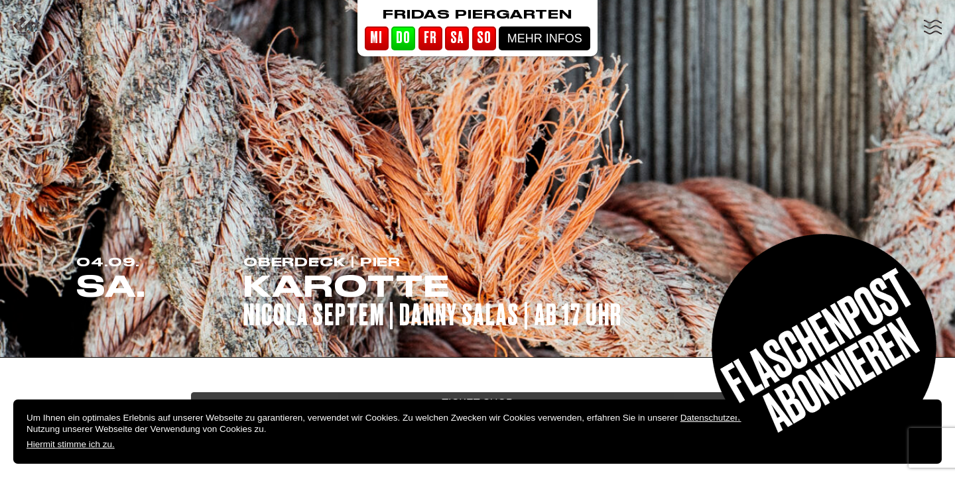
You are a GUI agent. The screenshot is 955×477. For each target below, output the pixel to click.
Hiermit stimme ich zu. (71, 444)
